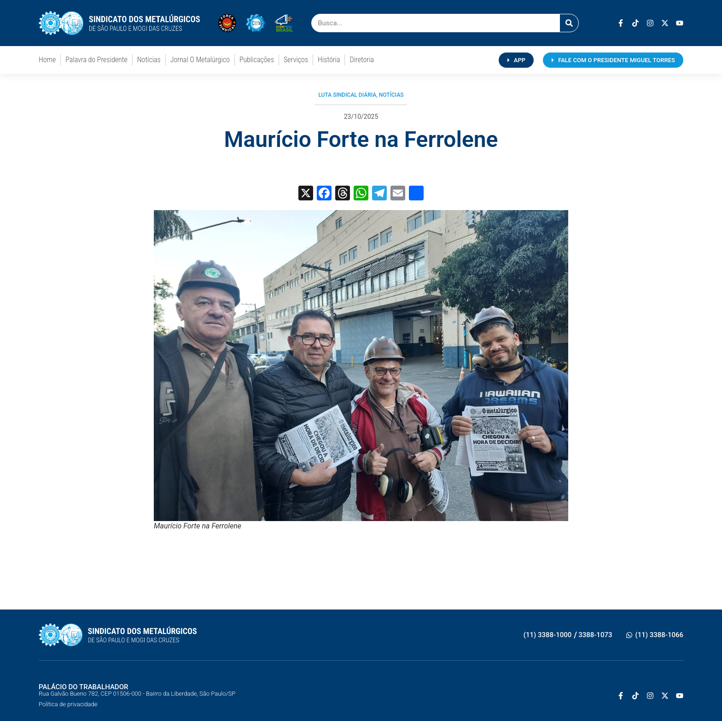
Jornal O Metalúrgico (200, 59)
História (329, 59)
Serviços (296, 59)
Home (47, 59)
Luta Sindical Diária (347, 95)
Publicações (256, 59)
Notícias (149, 59)
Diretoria (361, 59)
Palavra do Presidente (96, 59)
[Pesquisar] (569, 23)
